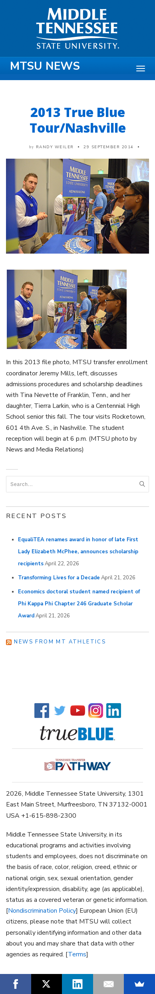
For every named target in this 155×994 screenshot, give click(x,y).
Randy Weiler (55, 147)
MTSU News (45, 66)
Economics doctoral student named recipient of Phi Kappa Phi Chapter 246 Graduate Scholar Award (79, 603)
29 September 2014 (108, 147)
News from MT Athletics (60, 641)
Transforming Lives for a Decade (59, 577)
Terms (77, 954)
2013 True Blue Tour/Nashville (78, 119)
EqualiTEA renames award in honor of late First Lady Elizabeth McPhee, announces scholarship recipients (78, 551)
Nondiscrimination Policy (42, 910)
